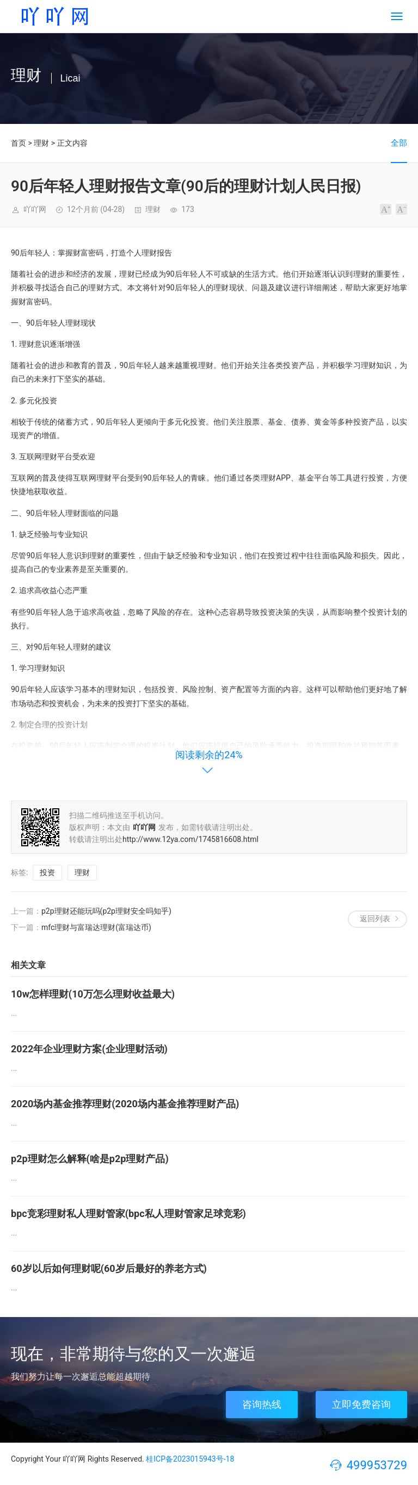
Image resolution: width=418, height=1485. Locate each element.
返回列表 (375, 918)
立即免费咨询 (361, 1404)
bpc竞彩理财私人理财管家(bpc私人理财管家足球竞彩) (128, 1213)
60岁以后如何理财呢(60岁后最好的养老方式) (109, 1268)
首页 (18, 143)
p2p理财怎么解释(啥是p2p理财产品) (90, 1158)
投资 (47, 872)
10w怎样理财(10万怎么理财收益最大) (93, 994)
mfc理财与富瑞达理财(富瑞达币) (96, 927)
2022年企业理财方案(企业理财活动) (89, 1049)
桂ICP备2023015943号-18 (190, 1459)
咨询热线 (261, 1404)
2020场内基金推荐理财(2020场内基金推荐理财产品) (125, 1103)
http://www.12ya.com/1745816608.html (190, 839)
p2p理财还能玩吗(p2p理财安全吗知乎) (106, 911)
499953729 (377, 1465)
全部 (399, 143)
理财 (41, 143)
